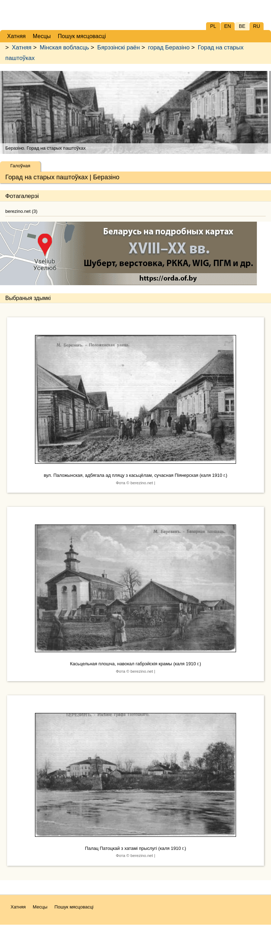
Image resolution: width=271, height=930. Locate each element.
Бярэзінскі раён (118, 47)
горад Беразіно (169, 47)
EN (227, 26)
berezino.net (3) (21, 211)
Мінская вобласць (64, 47)
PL (213, 26)
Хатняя (22, 47)
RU (256, 26)
